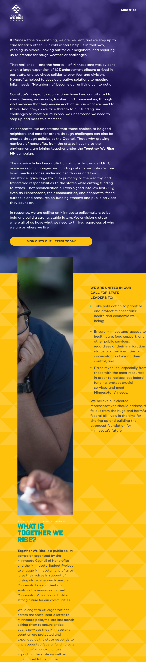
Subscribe (128, 9)
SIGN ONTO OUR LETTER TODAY (51, 241)
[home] (16, 12)
